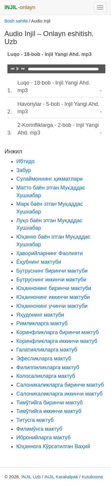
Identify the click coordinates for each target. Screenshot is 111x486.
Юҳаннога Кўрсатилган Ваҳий (53, 446)
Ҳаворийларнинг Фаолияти (49, 253)
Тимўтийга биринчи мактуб (49, 403)
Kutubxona (92, 476)
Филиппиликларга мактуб (47, 367)
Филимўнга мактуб (39, 429)
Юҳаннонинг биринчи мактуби (53, 288)
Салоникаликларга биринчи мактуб (60, 385)
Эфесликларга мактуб (43, 359)
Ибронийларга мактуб (43, 437)
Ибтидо (25, 161)
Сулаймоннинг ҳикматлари (49, 179)
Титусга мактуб (35, 420)
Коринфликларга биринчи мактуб (57, 332)
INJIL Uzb (31, 476)
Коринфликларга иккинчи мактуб (56, 341)
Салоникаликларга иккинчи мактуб (59, 394)
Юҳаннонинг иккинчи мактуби (53, 297)
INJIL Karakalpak (61, 476)
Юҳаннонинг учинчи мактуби (52, 306)
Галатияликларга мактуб (46, 350)
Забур (23, 170)
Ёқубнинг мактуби (38, 262)
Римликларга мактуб (41, 323)
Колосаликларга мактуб (45, 376)
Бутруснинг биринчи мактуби (52, 271)
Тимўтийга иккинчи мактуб (48, 411)
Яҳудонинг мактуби (40, 315)
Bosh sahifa (16, 20)
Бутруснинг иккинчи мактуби (51, 280)
